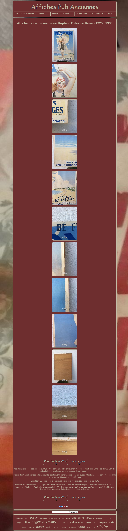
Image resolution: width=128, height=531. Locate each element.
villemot (95, 523)
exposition (53, 518)
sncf (26, 518)
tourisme (19, 518)
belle (54, 527)
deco (58, 527)
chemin (31, 527)
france (40, 526)
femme (88, 523)
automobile (99, 518)
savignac (19, 523)
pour (64, 527)
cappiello (24, 527)
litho (27, 522)
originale (38, 522)
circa (111, 518)
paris (111, 522)
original (103, 522)
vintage (81, 526)
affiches (90, 518)
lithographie (43, 518)
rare (65, 522)
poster (34, 517)
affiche (102, 526)
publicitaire (77, 522)
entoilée (51, 522)
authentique (72, 527)
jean (88, 527)
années (48, 527)
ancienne (78, 517)
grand (93, 527)
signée (61, 518)
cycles (68, 518)
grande (105, 518)
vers (60, 523)
